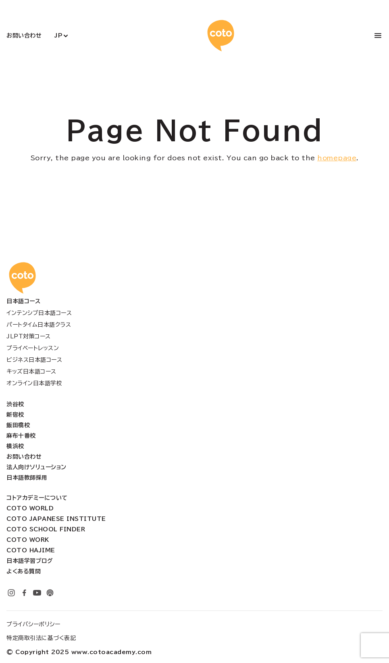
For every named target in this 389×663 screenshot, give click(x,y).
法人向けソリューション (36, 467)
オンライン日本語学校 (34, 383)
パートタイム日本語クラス (38, 324)
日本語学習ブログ (29, 561)
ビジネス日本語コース (34, 360)
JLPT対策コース (28, 336)
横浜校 (15, 446)
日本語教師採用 (27, 477)
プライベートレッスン (32, 348)
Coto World (30, 508)
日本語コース (23, 301)
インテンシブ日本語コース (39, 313)
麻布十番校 (21, 436)
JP (58, 35)
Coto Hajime (30, 550)
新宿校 (15, 415)
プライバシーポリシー (33, 624)
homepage (336, 158)
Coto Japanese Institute (56, 519)
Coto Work (27, 540)
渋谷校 (15, 404)
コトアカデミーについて (37, 498)
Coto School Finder (45, 529)
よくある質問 (23, 571)
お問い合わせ (24, 35)
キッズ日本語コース (31, 371)
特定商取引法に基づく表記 (41, 638)
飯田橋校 (18, 425)
